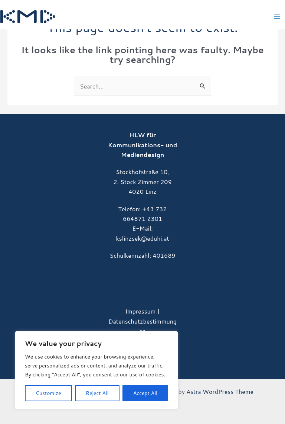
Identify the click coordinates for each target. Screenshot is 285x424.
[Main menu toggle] (277, 17)
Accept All (145, 393)
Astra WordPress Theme (219, 391)
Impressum (140, 311)
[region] (96, 370)
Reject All (97, 393)
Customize (48, 393)
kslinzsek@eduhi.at (142, 238)
